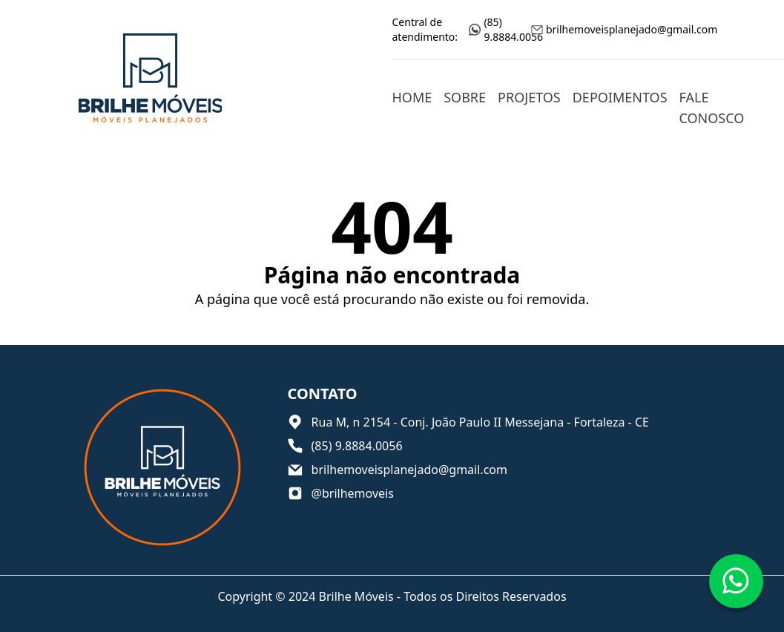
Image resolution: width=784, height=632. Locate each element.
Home (412, 97)
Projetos (529, 97)
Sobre (465, 97)
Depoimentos (620, 97)
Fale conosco (712, 107)
